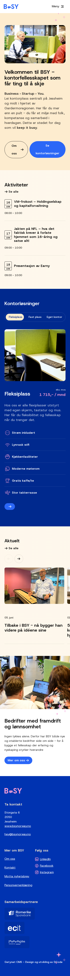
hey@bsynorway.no (17, 834)
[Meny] (58, 6)
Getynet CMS (13, 962)
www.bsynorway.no (17, 826)
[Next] (19, 558)
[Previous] (8, 558)
